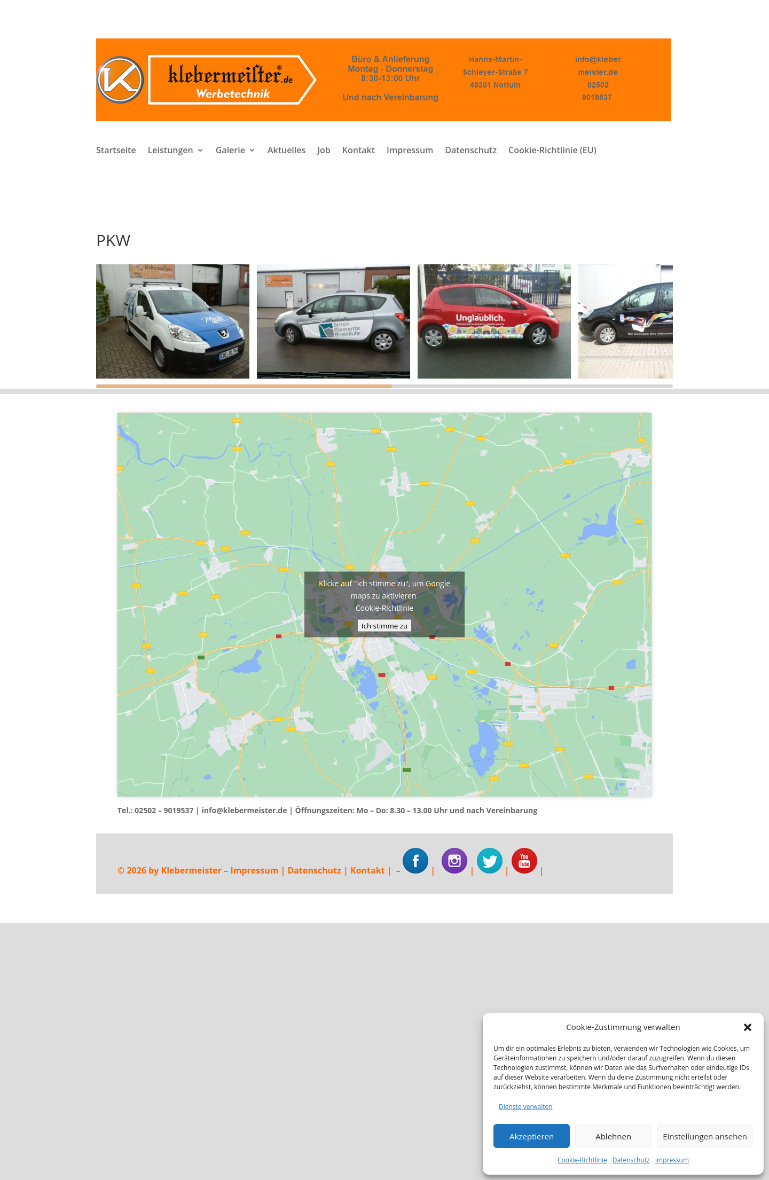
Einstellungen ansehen (705, 1136)
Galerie (230, 151)
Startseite (116, 151)
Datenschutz (631, 1160)
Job (324, 151)
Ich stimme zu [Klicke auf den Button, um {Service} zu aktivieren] (384, 626)
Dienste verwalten (526, 1106)
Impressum (672, 1160)
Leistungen (170, 151)
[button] (747, 1027)
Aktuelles (286, 151)
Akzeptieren (531, 1136)
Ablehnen (613, 1136)
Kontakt (358, 151)
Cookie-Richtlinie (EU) (552, 151)
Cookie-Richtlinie (582, 1160)
